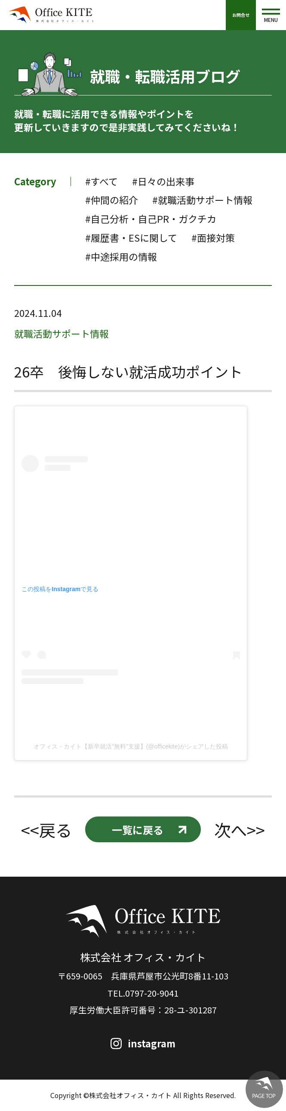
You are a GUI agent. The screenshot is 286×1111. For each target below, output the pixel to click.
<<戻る (46, 830)
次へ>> (239, 830)
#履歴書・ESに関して (131, 237)
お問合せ (240, 15)
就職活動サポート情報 (61, 333)
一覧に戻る (137, 829)
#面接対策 (213, 237)
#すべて (101, 181)
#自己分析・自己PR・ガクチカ (150, 218)
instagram (151, 1043)
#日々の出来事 (163, 181)
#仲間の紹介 (111, 199)
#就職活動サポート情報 (202, 199)
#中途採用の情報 (121, 256)
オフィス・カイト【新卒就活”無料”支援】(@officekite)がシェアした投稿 (131, 746)
